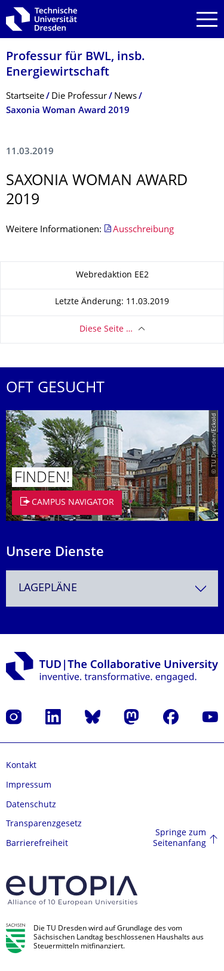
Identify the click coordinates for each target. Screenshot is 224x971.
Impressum (28, 785)
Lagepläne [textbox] (48, 588)
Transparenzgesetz (44, 824)
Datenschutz (31, 805)
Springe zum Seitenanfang (179, 838)
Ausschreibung (143, 230)
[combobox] (112, 588)
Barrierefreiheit (37, 844)
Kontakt (21, 766)
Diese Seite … (106, 329)
